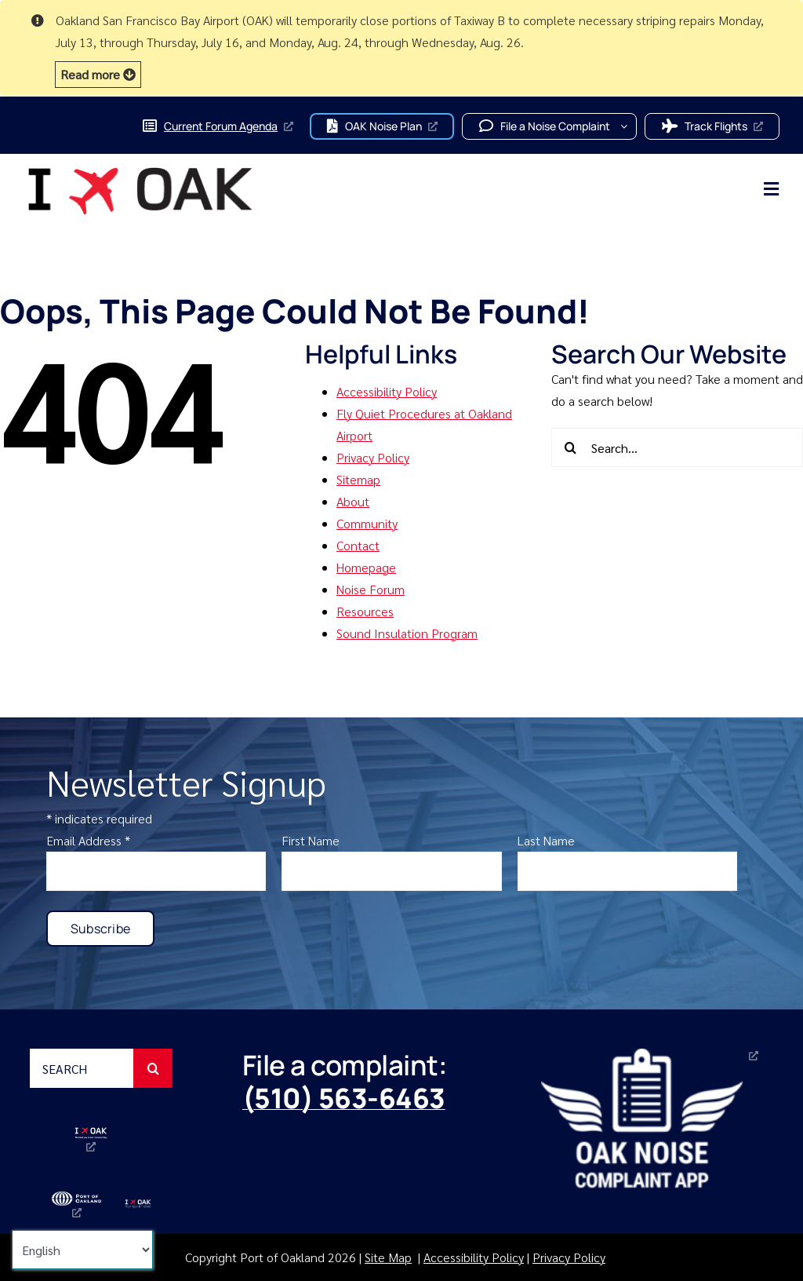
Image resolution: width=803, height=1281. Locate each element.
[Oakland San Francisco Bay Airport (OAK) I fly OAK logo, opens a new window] (90, 1139)
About (352, 501)
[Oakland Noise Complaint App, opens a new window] (653, 1118)
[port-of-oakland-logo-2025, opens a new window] (76, 1205)
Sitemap (358, 479)
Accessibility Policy (386, 391)
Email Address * (88, 840)
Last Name (546, 840)
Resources (365, 611)
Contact (358, 545)
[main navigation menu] (532, 189)
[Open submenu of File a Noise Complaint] (628, 126)
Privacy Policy (372, 457)
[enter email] (156, 871)
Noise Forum (370, 589)
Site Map (388, 1257)
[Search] (570, 447)
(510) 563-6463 (343, 1098)
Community (367, 523)
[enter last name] (628, 871)
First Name (311, 840)
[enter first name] (392, 871)
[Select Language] (82, 1249)
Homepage (366, 567)
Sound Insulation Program (407, 633)
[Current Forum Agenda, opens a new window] (217, 126)
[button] (98, 74)
